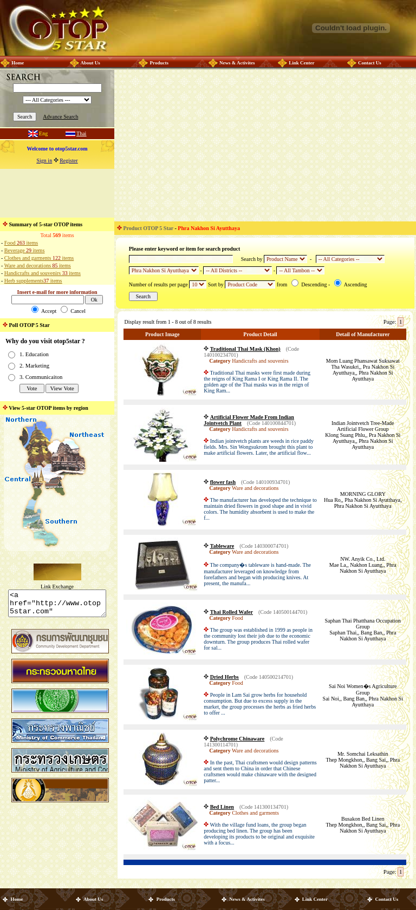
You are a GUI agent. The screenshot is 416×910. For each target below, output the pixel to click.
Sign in (45, 160)
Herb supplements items (33, 281)
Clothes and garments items (39, 258)
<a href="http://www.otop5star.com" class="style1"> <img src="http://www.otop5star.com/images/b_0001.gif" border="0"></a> (57, 606)
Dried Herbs (224, 677)
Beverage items (24, 250)
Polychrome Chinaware (237, 739)
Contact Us (369, 63)
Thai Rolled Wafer (231, 612)
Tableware (222, 546)
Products (159, 63)
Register (68, 160)
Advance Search (60, 117)
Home (17, 63)
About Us (90, 63)
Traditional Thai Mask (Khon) (245, 349)
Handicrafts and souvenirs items (42, 273)
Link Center (301, 63)
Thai (81, 133)
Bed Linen (222, 807)
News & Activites (237, 63)
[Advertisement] (57, 193)
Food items (21, 243)
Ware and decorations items (37, 266)
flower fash (223, 482)
